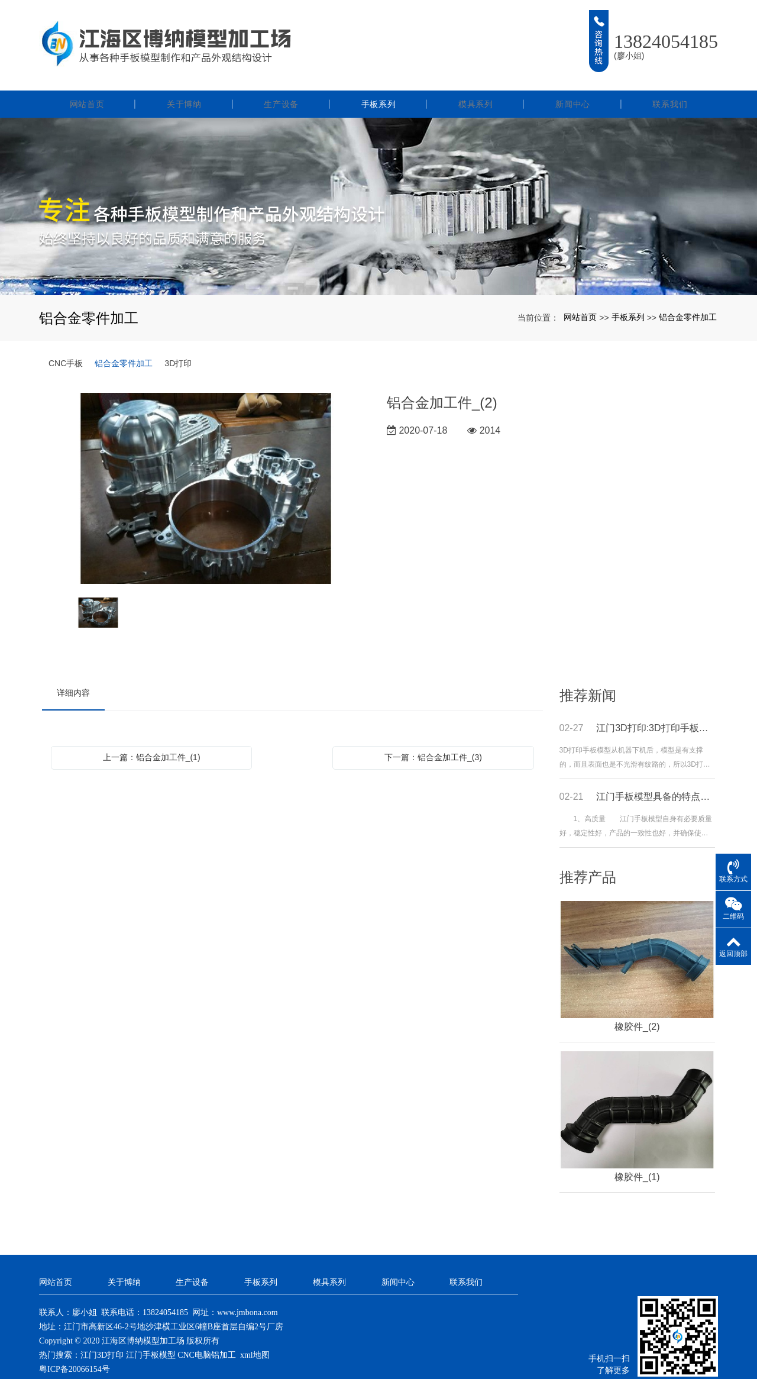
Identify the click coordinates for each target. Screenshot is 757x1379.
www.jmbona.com (247, 1292)
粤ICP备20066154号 (74, 1349)
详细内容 (73, 673)
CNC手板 (65, 343)
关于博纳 (184, 84)
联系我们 (669, 84)
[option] (206, 469)
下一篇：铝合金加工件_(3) (433, 737)
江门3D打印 (102, 1335)
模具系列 (475, 84)
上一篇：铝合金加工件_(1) (151, 737)
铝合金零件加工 (688, 297)
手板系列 (378, 84)
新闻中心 (572, 84)
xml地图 (255, 1335)
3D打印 (178, 343)
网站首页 (87, 84)
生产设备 (281, 84)
